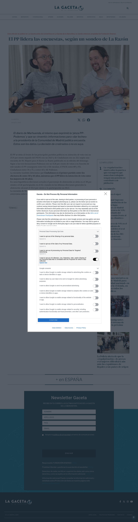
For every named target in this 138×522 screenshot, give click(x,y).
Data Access (69, 328)
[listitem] (69, 231)
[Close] (106, 194)
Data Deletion (56, 328)
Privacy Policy (81, 328)
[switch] (96, 236)
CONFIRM (53, 320)
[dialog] (69, 261)
